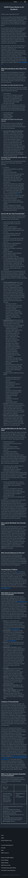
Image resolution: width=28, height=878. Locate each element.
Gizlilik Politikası (4, 862)
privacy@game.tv (5, 588)
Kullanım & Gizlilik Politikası (7, 857)
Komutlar (3, 847)
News (2, 850)
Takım (2, 838)
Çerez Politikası (4, 860)
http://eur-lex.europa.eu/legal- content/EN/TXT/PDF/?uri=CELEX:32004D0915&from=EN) (13, 757)
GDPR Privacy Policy (5, 865)
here (18, 193)
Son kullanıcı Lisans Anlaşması (8, 870)
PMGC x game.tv (5, 852)
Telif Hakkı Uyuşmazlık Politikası (8, 867)
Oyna (2, 835)
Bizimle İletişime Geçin (6, 840)
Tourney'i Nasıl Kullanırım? (7, 845)
